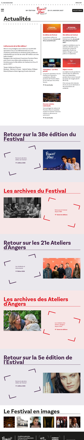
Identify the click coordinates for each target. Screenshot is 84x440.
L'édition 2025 (21, 386)
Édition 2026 (21, 271)
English (79, 3)
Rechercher (7, 3)
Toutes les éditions (62, 215)
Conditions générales (24, 436)
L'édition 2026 (21, 163)
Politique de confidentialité (26, 438)
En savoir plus (49, 85)
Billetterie (77, 10)
